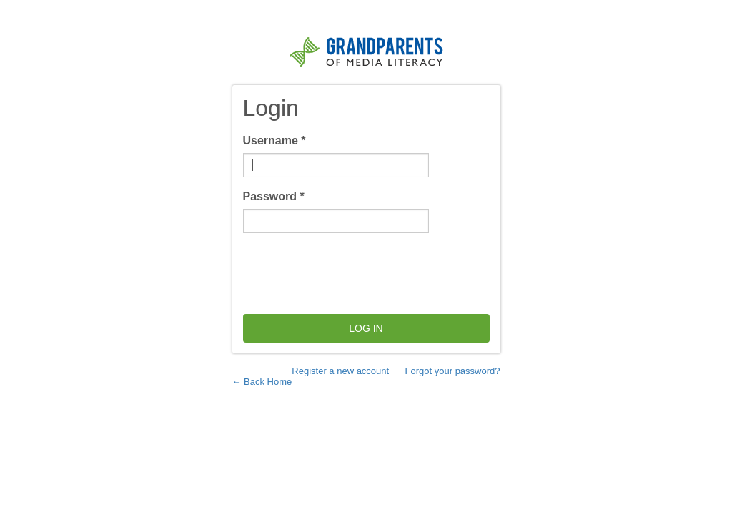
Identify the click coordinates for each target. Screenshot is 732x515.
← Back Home (262, 381)
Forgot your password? (452, 371)
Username (274, 140)
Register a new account (340, 371)
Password (274, 196)
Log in (365, 328)
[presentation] (351, 272)
